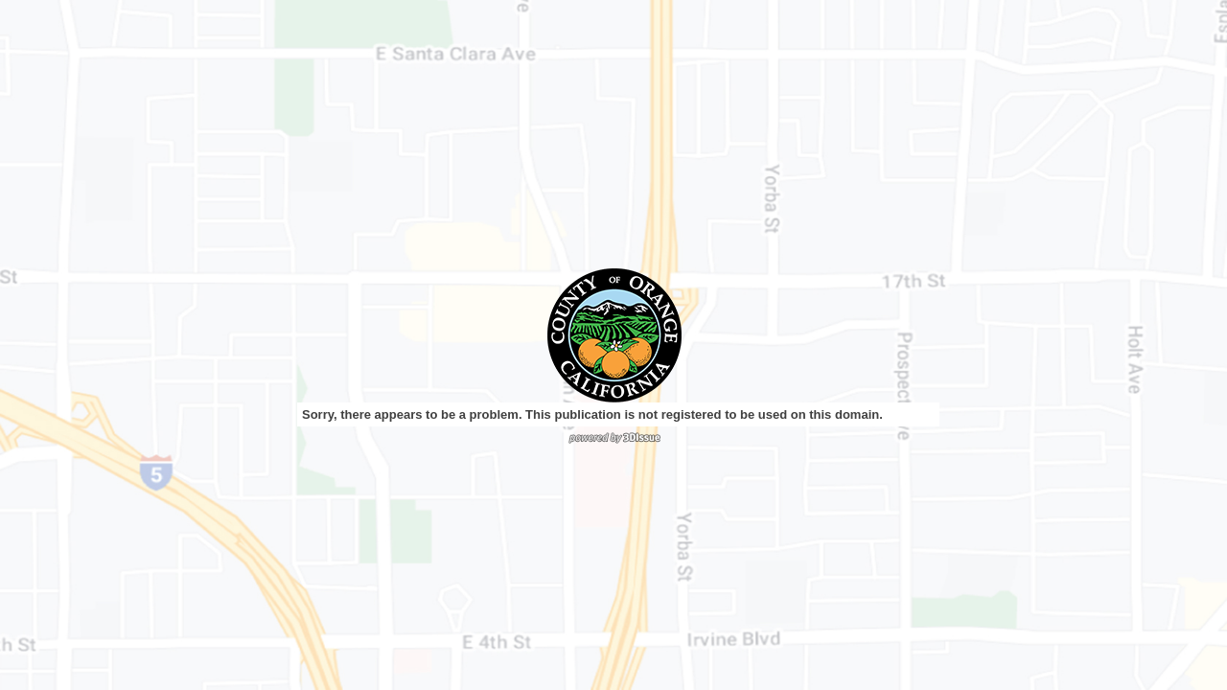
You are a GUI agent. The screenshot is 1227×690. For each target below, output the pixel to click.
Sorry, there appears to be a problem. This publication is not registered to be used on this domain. (592, 414)
